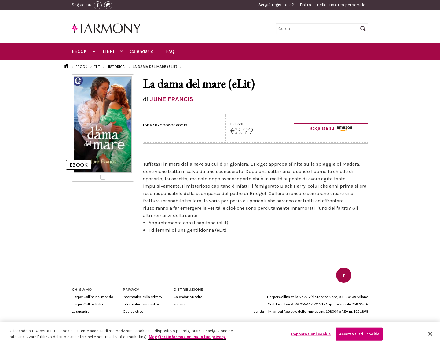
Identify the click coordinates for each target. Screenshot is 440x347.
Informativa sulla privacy (142, 296)
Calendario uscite (188, 296)
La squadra (81, 311)
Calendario (142, 51)
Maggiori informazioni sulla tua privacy (187, 336)
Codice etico (133, 311)
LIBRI (108, 51)
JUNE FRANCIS (171, 99)
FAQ (170, 51)
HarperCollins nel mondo (92, 296)
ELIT (97, 67)
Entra (305, 4)
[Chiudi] (430, 334)
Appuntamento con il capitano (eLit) (188, 223)
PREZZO (237, 124)
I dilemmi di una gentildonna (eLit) (187, 230)
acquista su (331, 128)
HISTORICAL (116, 67)
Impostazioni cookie (311, 334)
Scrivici (179, 304)
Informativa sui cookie (141, 304)
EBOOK (79, 51)
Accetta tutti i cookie (359, 334)
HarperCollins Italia (87, 304)
